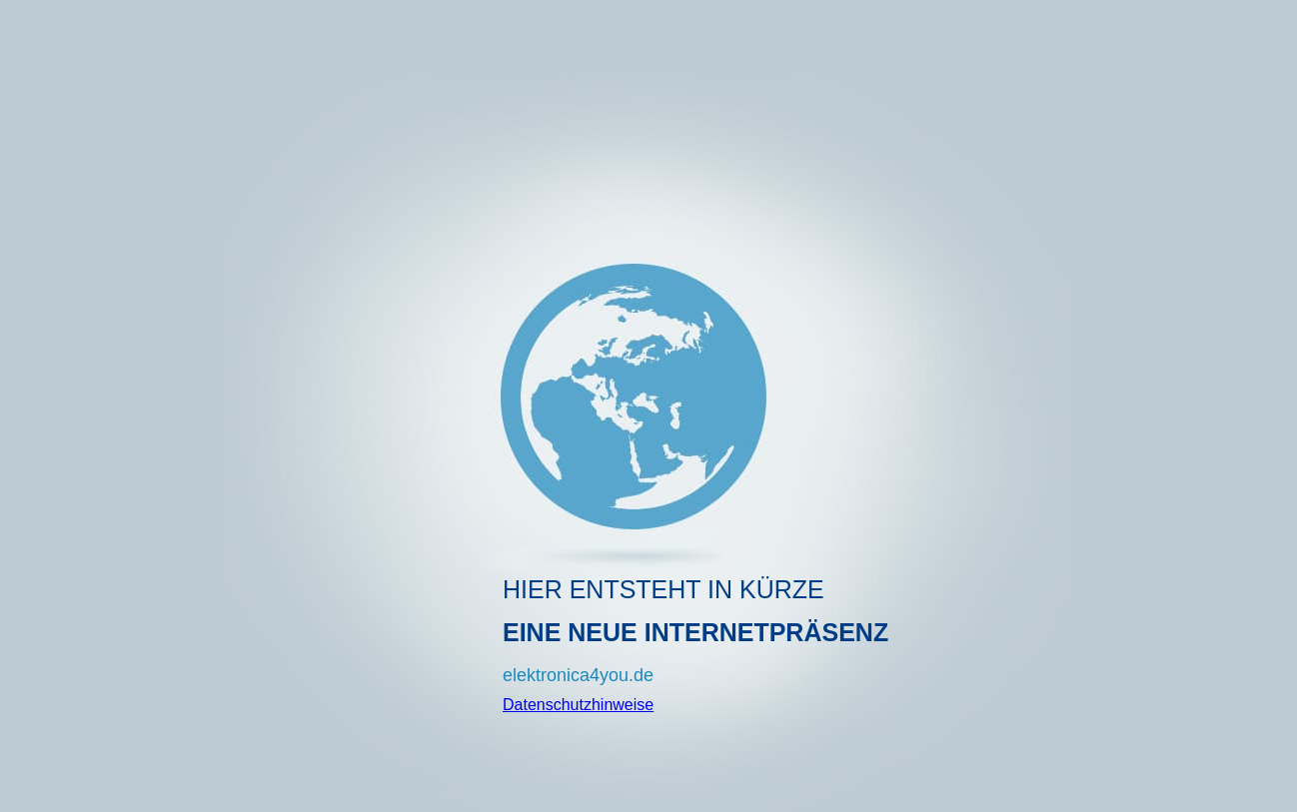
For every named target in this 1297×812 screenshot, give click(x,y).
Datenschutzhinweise (578, 704)
